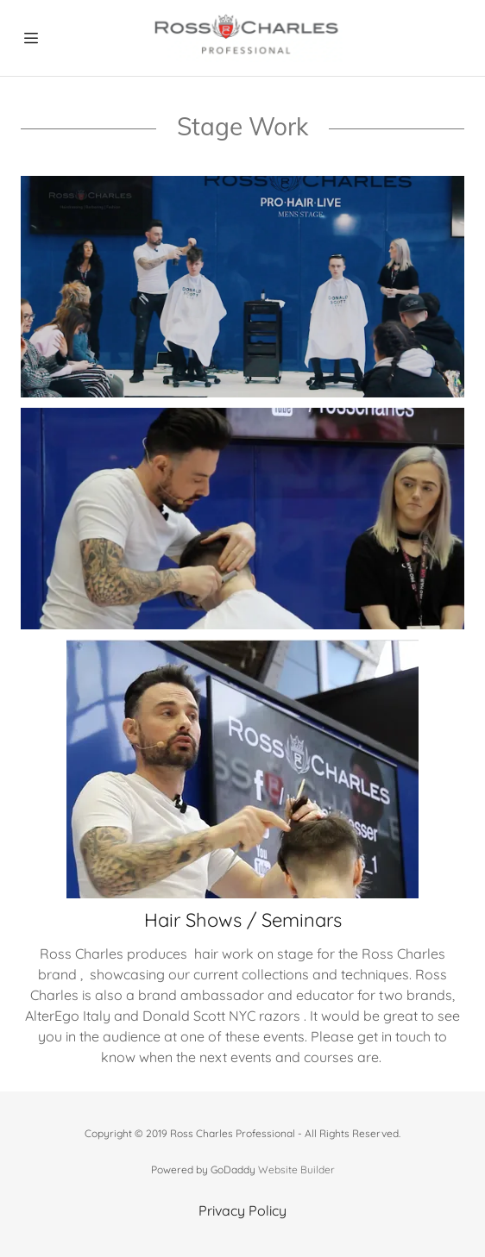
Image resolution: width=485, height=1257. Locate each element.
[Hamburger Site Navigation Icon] (31, 38)
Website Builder (296, 1169)
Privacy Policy (242, 1210)
